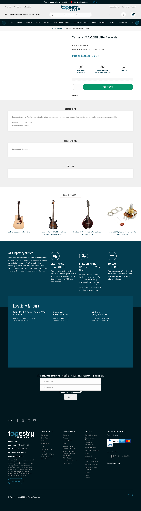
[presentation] (4, 23)
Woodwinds (122, 22)
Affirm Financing (68, 458)
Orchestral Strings (98, 22)
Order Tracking (45, 438)
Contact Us (16, 481)
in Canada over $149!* (57, 2)
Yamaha (86, 46)
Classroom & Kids (90, 459)
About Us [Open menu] (27, 7)
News (38, 14)
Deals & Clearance (15, 14)
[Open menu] (5, 14)
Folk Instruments (57, 29)
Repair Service (114, 7)
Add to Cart (108, 87)
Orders (43, 446)
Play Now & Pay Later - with (85, 2)
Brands (87, 472)
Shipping (66, 435)
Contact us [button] (18, 7)
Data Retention (67, 463)
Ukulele (46, 22)
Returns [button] (124, 72)
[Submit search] (52, 14)
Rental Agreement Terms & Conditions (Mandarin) (69, 453)
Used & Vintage (28, 14)
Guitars (10, 22)
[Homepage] (70, 8)
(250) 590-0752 (16, 456)
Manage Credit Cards (47, 454)
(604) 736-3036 (17, 452)
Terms (65, 443)
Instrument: (17, 149)
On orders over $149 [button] (103, 72)
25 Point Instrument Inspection (47, 458)
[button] (81, 70)
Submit (70, 397)
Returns (65, 438)
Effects (29, 22)
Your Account (45, 443)
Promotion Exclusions (70, 461)
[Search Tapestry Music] (70, 14)
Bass (38, 22)
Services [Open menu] (8, 7)
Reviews (87, 478)
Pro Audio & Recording (92, 450)
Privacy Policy (67, 441)
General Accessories (91, 464)
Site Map (130, 495)
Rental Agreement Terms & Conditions (69, 447)
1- (18, 445)
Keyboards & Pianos (61, 22)
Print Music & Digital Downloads (91, 468)
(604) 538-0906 (17, 449)
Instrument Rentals (129, 7)
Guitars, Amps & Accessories (90, 439)
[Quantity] (77, 87)
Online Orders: (13, 445)
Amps (19, 22)
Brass (112, 22)
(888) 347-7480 (24, 445)
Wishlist (43, 441)
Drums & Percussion (80, 22)
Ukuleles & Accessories (89, 444)
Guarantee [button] (81, 72)
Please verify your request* (70, 392)
